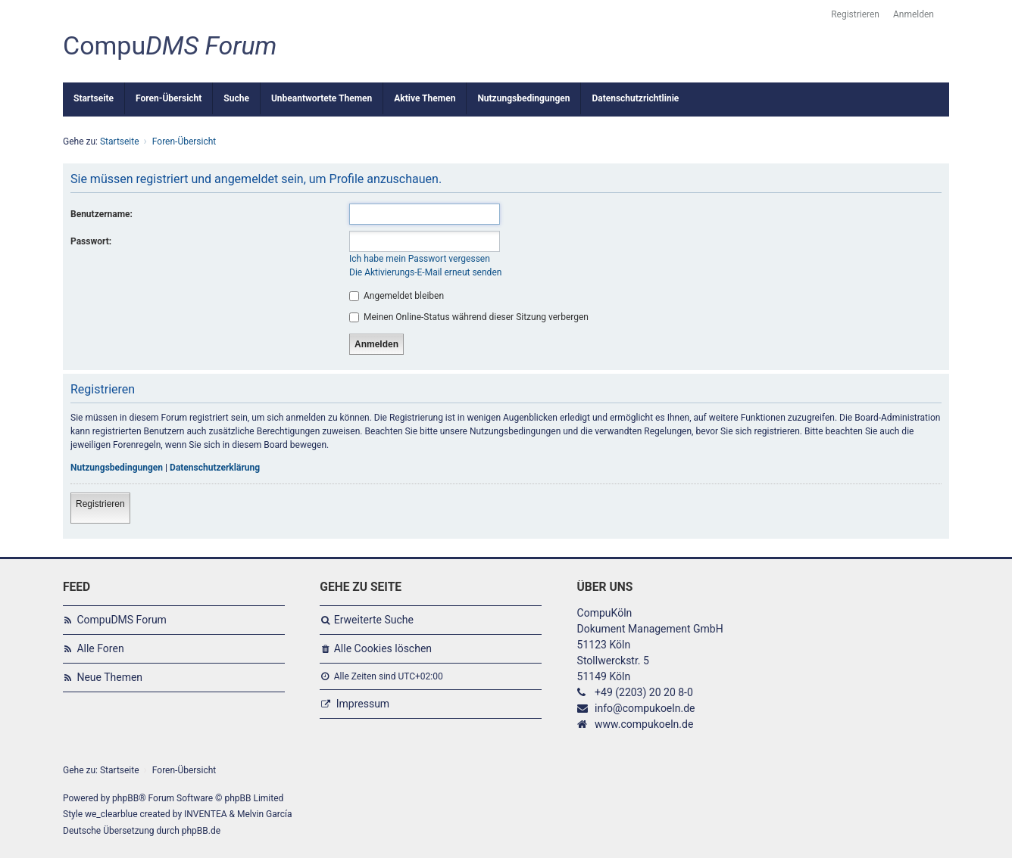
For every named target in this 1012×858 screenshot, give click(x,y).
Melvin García (264, 814)
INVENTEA (205, 814)
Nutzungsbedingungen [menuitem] (523, 98)
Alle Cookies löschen (383, 648)
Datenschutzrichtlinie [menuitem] (635, 98)
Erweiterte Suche (374, 620)
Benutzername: (101, 214)
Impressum (362, 704)
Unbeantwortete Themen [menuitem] (321, 98)
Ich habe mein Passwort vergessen (419, 258)
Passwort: (90, 241)
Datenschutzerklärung (215, 467)
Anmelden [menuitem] (913, 14)
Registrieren (100, 504)
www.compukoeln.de (644, 724)
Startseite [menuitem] (93, 98)
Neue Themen (109, 677)
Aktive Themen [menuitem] (424, 98)
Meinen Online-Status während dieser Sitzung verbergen (469, 317)
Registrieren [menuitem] (855, 14)
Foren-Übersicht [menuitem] (168, 98)
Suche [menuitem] (236, 98)
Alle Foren (100, 648)
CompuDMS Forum (121, 620)
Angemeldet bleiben (396, 296)
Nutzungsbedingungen (116, 467)
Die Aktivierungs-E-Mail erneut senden (425, 272)
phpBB (125, 798)
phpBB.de (201, 830)
